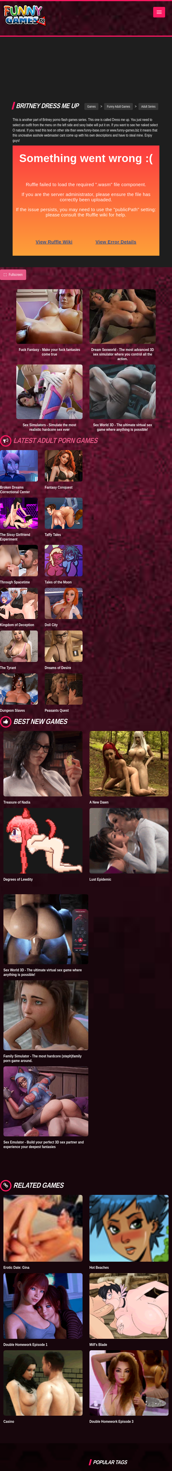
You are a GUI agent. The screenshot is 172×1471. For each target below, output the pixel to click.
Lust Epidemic (100, 835)
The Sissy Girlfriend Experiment (15, 492)
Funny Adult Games (118, 62)
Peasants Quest (57, 666)
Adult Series (148, 62)
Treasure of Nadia (16, 758)
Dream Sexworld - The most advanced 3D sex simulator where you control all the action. (122, 310)
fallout (96, 1454)
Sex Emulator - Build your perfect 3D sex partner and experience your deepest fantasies (43, 1100)
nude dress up (137, 1454)
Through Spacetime (15, 537)
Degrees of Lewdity (18, 835)
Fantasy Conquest (58, 443)
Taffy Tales (53, 490)
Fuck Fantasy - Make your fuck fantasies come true (49, 307)
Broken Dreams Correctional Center (15, 445)
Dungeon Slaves (12, 666)
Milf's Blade (98, 1300)
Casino (8, 1377)
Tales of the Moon (58, 537)
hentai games (146, 1443)
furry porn (116, 1433)
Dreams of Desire (58, 623)
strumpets (114, 1454)
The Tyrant (8, 623)
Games (91, 62)
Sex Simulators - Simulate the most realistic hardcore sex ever (49, 382)
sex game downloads (142, 1433)
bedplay (98, 1443)
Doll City (51, 580)
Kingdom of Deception (17, 580)
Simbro (97, 1433)
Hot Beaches (99, 1223)
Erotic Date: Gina (16, 1223)
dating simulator (120, 1443)
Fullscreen (13, 230)
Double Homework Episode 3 (111, 1377)
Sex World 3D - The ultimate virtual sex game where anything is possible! (122, 382)
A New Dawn (98, 758)
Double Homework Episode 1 (25, 1300)
